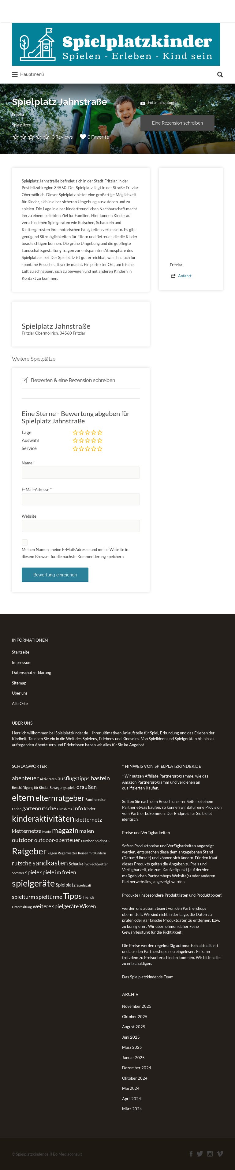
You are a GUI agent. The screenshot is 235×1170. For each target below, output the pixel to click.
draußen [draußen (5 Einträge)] (86, 786)
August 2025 (133, 1026)
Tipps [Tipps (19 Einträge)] (72, 896)
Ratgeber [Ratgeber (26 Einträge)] (29, 851)
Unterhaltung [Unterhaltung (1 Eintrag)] (22, 907)
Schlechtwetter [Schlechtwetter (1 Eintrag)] (96, 864)
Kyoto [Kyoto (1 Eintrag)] (46, 832)
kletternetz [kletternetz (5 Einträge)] (88, 819)
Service (29, 448)
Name (28, 462)
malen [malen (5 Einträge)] (86, 830)
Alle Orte (20, 703)
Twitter (199, 1153)
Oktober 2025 (134, 1016)
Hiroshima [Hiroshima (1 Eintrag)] (64, 809)
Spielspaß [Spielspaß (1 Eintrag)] (83, 885)
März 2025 (132, 1047)
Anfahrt (185, 275)
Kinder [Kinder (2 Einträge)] (89, 808)
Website (29, 516)
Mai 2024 (131, 1088)
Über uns (20, 693)
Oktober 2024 (134, 1078)
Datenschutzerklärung (31, 672)
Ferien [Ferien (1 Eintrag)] (16, 809)
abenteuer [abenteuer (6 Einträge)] (25, 778)
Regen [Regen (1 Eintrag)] (52, 853)
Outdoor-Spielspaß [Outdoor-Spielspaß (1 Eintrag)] (95, 841)
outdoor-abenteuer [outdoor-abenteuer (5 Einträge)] (57, 840)
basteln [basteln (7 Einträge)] (100, 778)
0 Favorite (94, 137)
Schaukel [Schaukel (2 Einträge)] (76, 863)
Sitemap (19, 683)
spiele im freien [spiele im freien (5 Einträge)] (58, 872)
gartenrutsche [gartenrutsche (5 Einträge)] (39, 808)
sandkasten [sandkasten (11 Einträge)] (50, 862)
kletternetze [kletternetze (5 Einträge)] (26, 830)
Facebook (191, 1153)
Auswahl (30, 440)
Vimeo (220, 1153)
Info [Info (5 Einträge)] (78, 808)
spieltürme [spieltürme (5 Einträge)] (49, 896)
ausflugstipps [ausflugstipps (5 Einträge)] (74, 778)
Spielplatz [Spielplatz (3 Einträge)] (66, 884)
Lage (27, 432)
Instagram (210, 1153)
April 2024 (131, 1098)
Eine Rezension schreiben (177, 123)
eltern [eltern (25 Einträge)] (23, 797)
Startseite (20, 652)
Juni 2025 (131, 1037)
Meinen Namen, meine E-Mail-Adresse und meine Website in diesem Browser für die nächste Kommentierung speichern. (75, 553)
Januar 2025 (133, 1057)
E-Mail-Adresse (37, 489)
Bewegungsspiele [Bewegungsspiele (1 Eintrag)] (63, 787)
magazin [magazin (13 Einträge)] (65, 830)
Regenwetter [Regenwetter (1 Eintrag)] (67, 853)
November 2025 (136, 1006)
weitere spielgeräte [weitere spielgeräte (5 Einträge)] (56, 906)
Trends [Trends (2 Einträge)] (89, 897)
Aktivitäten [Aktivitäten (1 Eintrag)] (48, 779)
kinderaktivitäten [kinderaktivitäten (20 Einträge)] (43, 818)
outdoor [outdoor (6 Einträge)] (22, 839)
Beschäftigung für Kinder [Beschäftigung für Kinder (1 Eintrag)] (30, 787)
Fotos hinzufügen (158, 103)
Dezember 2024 (136, 1067)
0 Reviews (62, 137)
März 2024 (132, 1108)
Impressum (22, 662)
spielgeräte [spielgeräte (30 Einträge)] (33, 883)
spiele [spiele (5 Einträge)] (32, 872)
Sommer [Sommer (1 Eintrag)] (18, 873)
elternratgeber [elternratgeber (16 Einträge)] (59, 797)
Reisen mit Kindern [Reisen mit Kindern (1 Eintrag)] (92, 853)
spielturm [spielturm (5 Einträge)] (23, 896)
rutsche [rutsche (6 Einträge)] (22, 863)
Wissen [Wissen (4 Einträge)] (88, 906)
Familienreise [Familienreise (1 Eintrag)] (95, 799)
